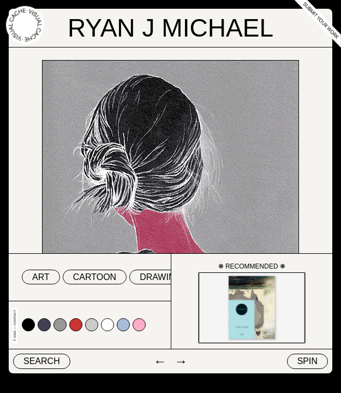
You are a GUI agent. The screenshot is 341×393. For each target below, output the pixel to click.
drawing (161, 277)
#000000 (28, 324)
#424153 (44, 324)
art (41, 277)
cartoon (94, 277)
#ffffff (107, 324)
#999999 (60, 324)
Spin (307, 361)
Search (41, 361)
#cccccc (91, 324)
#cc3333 (75, 324)
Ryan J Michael (170, 28)
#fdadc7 (139, 324)
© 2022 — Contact (14, 325)
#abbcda (123, 324)
